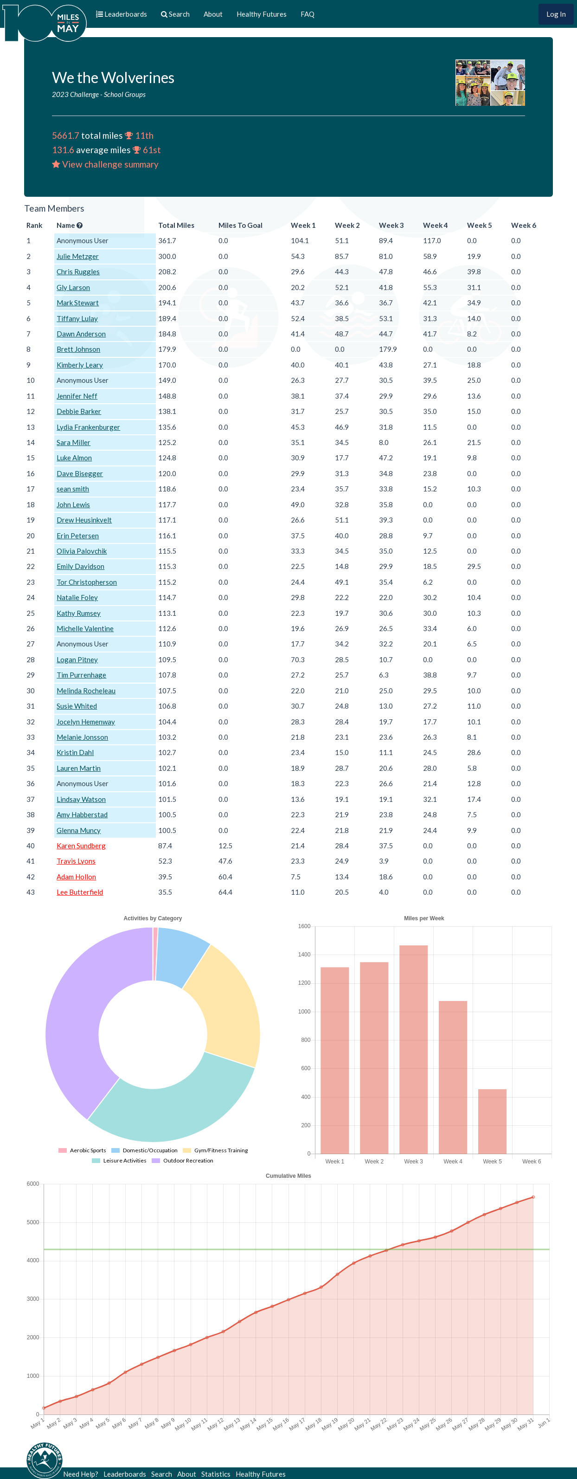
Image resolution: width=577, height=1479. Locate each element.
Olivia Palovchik (82, 551)
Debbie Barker (79, 411)
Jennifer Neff (77, 396)
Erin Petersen (78, 535)
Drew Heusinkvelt (84, 520)
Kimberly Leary (80, 365)
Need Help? (80, 1474)
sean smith (73, 488)
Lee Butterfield (80, 892)
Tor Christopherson (87, 582)
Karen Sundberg (81, 845)
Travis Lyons (76, 861)
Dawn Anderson (81, 333)
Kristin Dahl (75, 752)
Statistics (216, 1474)
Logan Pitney (77, 659)
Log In (556, 14)
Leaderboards (124, 1474)
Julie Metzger (78, 256)
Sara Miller (73, 442)
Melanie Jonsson (82, 737)
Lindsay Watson (81, 799)
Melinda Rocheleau (86, 690)
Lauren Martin (79, 768)
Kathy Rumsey (79, 613)
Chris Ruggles (78, 271)
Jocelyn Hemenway (86, 721)
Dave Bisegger (80, 473)
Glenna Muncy (79, 830)
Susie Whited (77, 706)
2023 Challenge (75, 94)
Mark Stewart (78, 302)
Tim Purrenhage (81, 675)
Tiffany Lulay (77, 318)
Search (161, 1474)
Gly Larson (73, 287)
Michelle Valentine (85, 628)
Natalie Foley (77, 597)
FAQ (307, 14)
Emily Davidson (80, 566)
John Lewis (73, 504)
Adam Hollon (76, 876)
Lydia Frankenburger (88, 427)
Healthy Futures (262, 14)
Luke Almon (74, 457)
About (213, 14)
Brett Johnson (78, 349)
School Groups (125, 94)
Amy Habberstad (82, 814)
